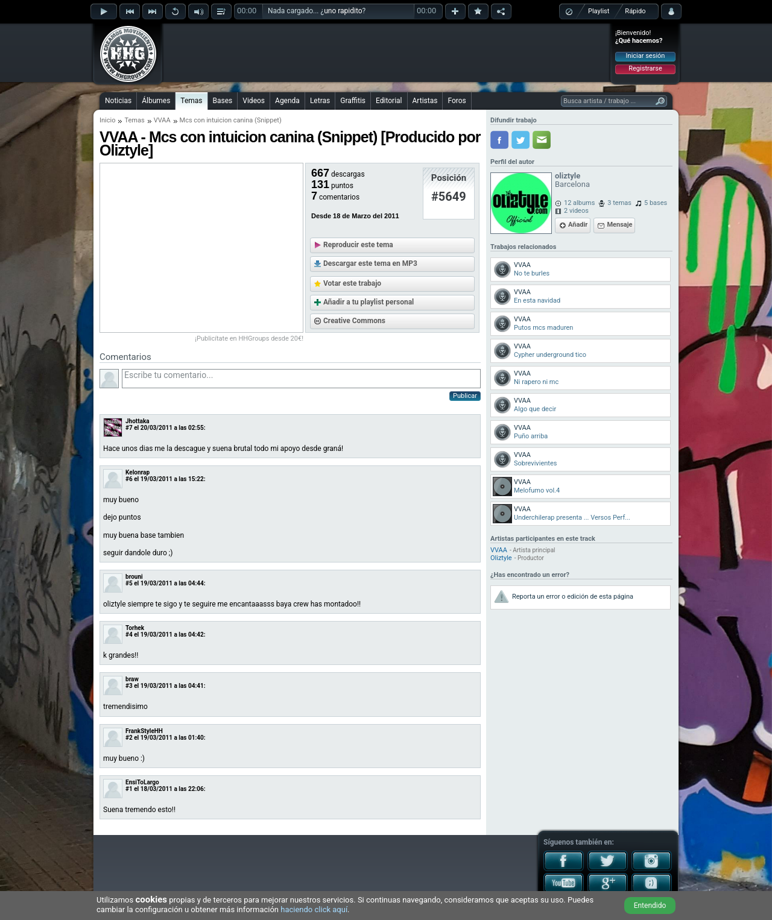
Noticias (118, 100)
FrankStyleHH (144, 731)
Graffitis (352, 100)
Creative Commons (354, 321)
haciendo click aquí (313, 909)
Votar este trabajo (352, 283)
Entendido (650, 905)
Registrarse (645, 68)
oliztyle (567, 175)
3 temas (619, 203)
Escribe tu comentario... (301, 378)
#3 (129, 685)
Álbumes (156, 100)
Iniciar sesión (645, 56)
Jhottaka (137, 421)
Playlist (598, 11)
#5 (129, 583)
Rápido (635, 11)
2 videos (576, 211)
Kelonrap (137, 472)
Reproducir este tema (358, 245)
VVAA (162, 120)
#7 (129, 427)
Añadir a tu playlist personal (368, 302)
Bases (223, 100)
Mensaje (619, 224)
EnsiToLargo (142, 782)
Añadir (577, 224)
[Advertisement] (386, 52)
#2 (129, 737)
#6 (129, 479)
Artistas (425, 100)
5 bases (655, 203)
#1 (129, 789)
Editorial (389, 100)
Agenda (287, 100)
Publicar (465, 396)
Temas (191, 100)
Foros (457, 100)
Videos (253, 100)
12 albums (579, 203)
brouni (134, 576)
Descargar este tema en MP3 (370, 263)
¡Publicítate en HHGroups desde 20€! (249, 338)
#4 (129, 634)
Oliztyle (501, 558)
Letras (320, 100)
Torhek (134, 628)
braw (132, 679)
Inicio (107, 120)
